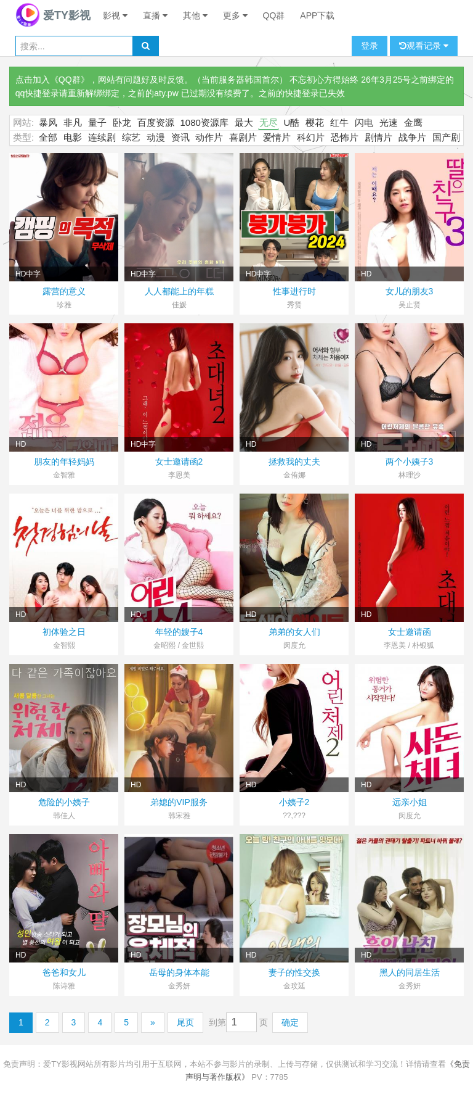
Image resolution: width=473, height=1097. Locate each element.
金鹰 (413, 122)
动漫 (156, 137)
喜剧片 (243, 137)
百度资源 (155, 122)
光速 (388, 122)
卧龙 (122, 122)
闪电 (364, 122)
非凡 (72, 122)
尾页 (185, 1022)
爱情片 (277, 137)
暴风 (48, 122)
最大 (244, 122)
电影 (72, 137)
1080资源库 (204, 122)
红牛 (339, 122)
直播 (155, 15)
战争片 (412, 137)
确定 (290, 1022)
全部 (48, 137)
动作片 (209, 137)
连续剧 (102, 137)
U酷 (292, 122)
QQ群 (274, 15)
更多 (235, 15)
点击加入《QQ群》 (52, 80)
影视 (115, 15)
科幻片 (311, 137)
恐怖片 (344, 137)
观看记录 (423, 46)
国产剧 (446, 137)
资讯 (180, 137)
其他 (195, 15)
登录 (369, 46)
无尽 (268, 122)
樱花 (314, 122)
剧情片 (378, 137)
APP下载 (317, 15)
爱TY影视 (53, 15)
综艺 (131, 137)
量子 (97, 122)
